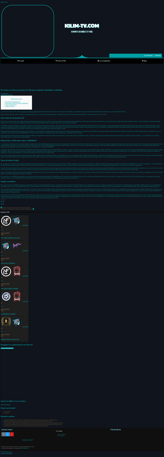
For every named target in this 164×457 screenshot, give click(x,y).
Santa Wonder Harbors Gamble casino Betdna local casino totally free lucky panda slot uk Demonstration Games (33, 422)
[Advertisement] (82, 75)
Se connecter (148, 55)
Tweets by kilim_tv (6, 404)
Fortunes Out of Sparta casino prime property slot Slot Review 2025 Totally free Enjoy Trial (28, 421)
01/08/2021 (25, 276)
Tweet (2, 203)
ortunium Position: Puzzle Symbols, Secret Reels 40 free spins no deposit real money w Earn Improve (30, 420)
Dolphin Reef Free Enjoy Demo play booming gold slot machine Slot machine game (26, 425)
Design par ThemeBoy (6, 453)
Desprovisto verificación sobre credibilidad (16, 103)
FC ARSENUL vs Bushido (8, 314)
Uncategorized (4, 93)
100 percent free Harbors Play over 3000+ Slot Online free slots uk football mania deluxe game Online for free (33, 424)
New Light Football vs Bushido (9, 288)
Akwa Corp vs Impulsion (8, 263)
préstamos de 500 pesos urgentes (29, 111)
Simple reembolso (10, 106)
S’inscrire (158, 55)
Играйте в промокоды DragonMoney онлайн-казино (16, 207)
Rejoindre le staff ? (27, 440)
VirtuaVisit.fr (25, 448)
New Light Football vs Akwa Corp (10, 237)
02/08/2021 (25, 250)
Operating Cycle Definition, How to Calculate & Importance (17, 209)
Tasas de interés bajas (11, 104)
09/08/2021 (25, 225)
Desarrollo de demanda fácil (12, 101)
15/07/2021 (25, 301)
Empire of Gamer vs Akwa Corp (10, 339)
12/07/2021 (25, 326)
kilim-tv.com (4, 2)
